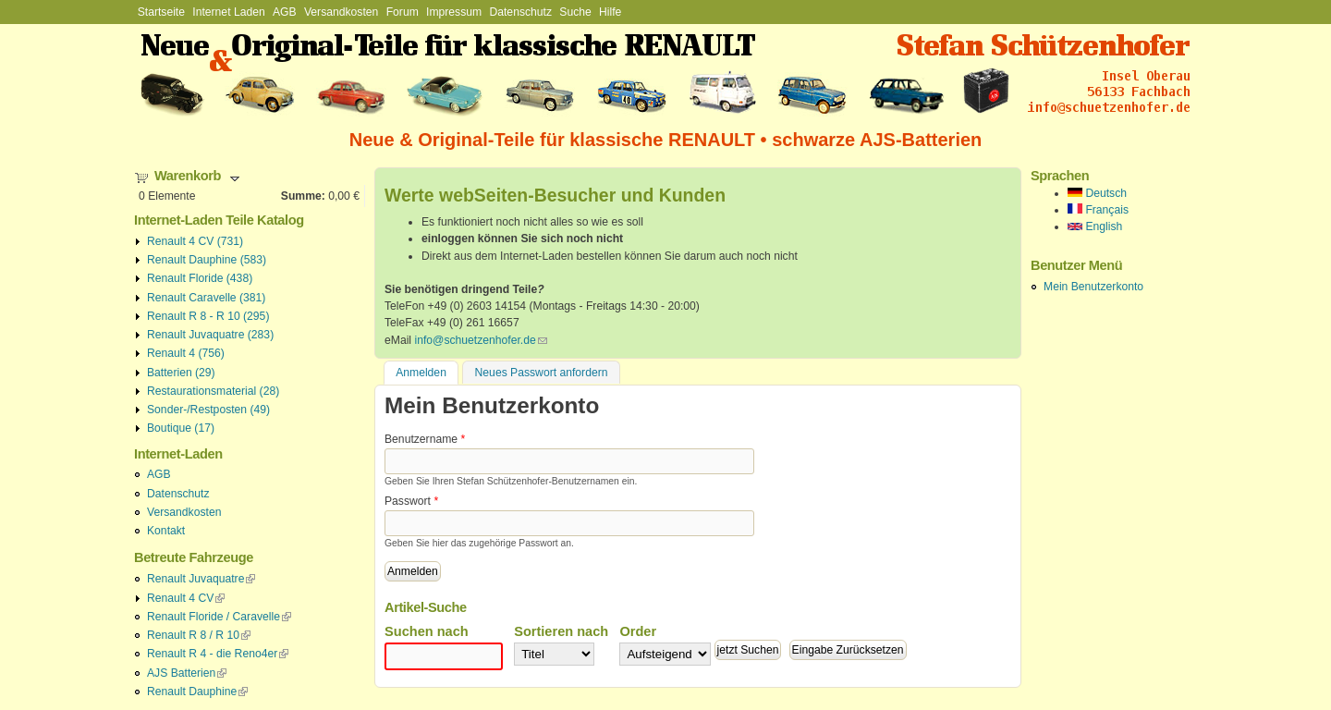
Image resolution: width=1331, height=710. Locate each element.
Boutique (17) (180, 428)
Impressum (454, 12)
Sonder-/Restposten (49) (208, 409)
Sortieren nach (561, 631)
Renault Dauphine (197, 691)
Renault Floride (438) (199, 278)
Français (1098, 209)
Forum (402, 12)
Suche (575, 12)
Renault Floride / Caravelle (219, 616)
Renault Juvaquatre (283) (210, 334)
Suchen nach (427, 631)
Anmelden (427, 371)
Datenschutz (520, 12)
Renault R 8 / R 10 (198, 635)
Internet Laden (228, 12)
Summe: (303, 196)
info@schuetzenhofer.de (480, 340)
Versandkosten (341, 12)
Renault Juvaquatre (201, 578)
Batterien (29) (181, 372)
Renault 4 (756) (186, 353)
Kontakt (166, 530)
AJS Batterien (186, 673)
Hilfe (610, 12)
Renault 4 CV (186, 598)
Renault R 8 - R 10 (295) (208, 316)
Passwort (411, 501)
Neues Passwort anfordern (541, 372)
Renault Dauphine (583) (206, 259)
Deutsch (1097, 193)
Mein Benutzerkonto (1093, 286)
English (1095, 226)
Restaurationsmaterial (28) (213, 391)
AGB (285, 12)
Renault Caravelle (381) (206, 297)
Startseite (161, 12)
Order (637, 631)
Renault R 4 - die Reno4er (217, 653)
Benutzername (425, 439)
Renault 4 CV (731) (195, 241)
